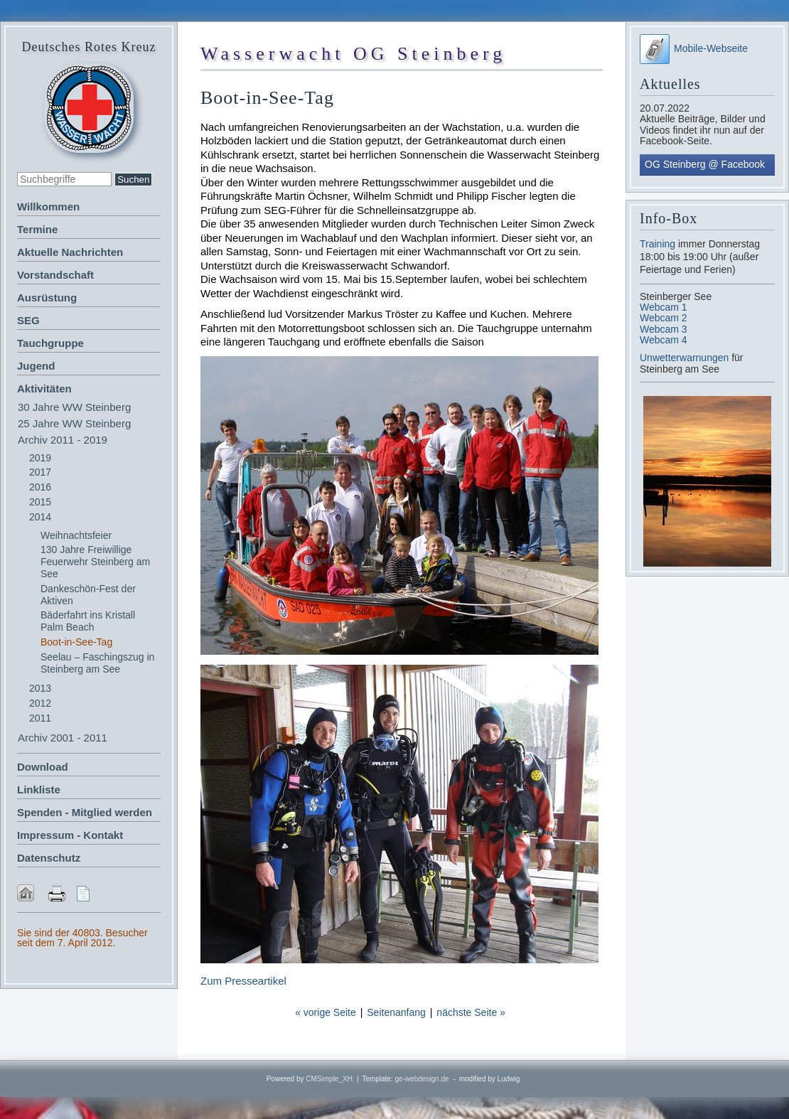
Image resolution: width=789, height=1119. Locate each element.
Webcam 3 (663, 329)
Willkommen (48, 206)
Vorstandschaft (55, 275)
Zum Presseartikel (243, 981)
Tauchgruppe (50, 343)
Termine (37, 229)
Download (42, 767)
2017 (40, 472)
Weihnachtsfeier (76, 535)
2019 (40, 458)
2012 (40, 703)
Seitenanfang (396, 1012)
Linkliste (38, 789)
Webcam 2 (663, 317)
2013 (40, 688)
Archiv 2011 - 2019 (62, 440)
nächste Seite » (470, 1012)
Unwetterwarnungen (685, 357)
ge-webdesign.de (421, 1079)
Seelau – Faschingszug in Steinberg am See (97, 663)
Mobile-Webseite (694, 48)
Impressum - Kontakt (70, 835)
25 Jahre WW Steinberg (74, 423)
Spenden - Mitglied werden (84, 812)
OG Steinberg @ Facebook (705, 164)
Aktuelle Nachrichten (70, 252)
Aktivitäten (44, 388)
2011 (40, 718)
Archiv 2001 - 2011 (62, 738)
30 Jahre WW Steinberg (74, 407)
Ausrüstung (47, 297)
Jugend (36, 366)
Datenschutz (48, 858)
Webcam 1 (663, 307)
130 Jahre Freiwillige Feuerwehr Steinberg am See (95, 561)
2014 (40, 517)
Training (657, 244)
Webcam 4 (663, 340)
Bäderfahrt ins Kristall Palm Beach (88, 621)
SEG (28, 320)
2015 (40, 502)
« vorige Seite (325, 1012)
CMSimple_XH (329, 1079)
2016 (40, 487)
